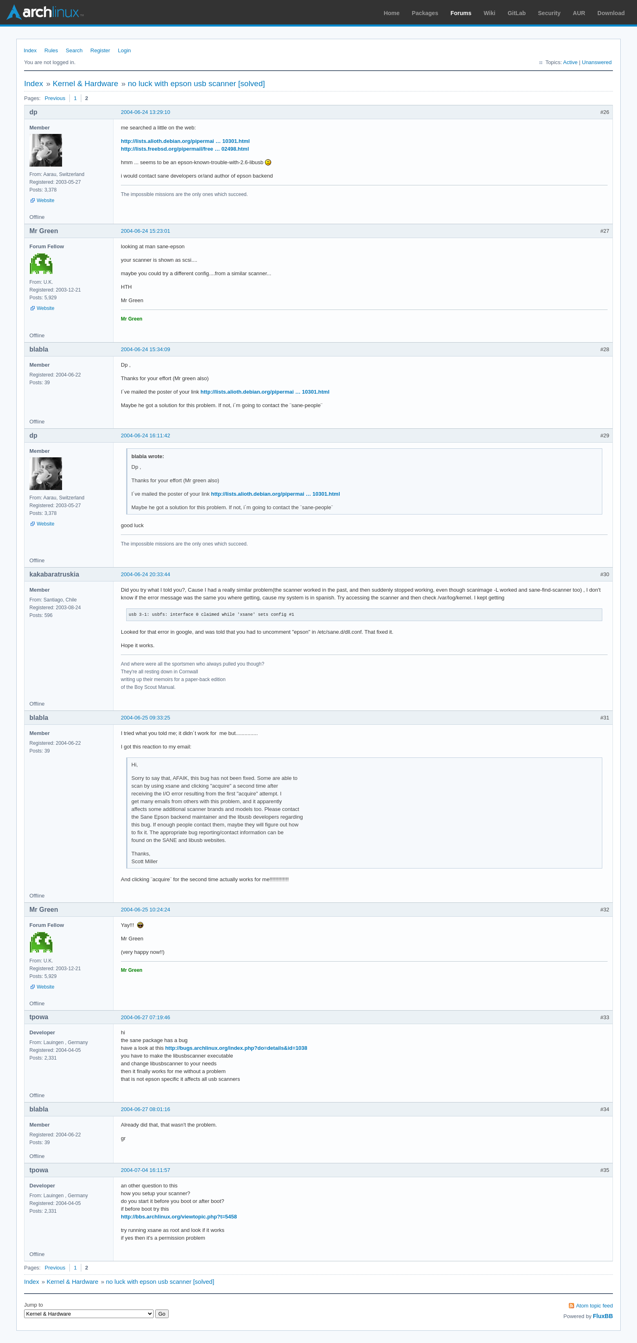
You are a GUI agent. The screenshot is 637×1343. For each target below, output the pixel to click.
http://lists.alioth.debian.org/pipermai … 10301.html (185, 141)
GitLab (517, 13)
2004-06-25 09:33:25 (145, 718)
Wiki (490, 13)
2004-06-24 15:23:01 (145, 231)
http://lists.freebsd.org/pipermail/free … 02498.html (185, 149)
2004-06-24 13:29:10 (145, 112)
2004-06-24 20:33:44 (145, 574)
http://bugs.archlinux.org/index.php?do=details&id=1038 (236, 1048)
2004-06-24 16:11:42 (145, 435)
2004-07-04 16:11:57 (145, 1170)
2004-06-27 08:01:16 (145, 1109)
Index (30, 50)
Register (100, 50)
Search (74, 50)
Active (570, 62)
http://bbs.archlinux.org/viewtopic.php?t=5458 (179, 1217)
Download (611, 13)
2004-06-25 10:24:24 (145, 909)
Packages (425, 13)
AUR (579, 13)
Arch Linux (45, 12)
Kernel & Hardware (85, 83)
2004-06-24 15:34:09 (145, 349)
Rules (51, 50)
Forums (460, 13)
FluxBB (603, 1316)
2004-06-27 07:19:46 (145, 1017)
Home (392, 13)
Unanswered (597, 62)
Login (124, 50)
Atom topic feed (594, 1306)
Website (45, 200)
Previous (55, 98)
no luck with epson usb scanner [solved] (196, 83)
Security (549, 13)
